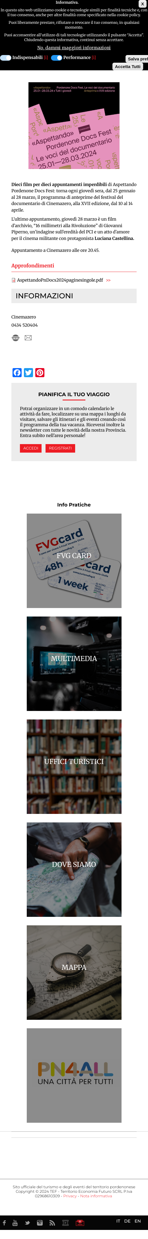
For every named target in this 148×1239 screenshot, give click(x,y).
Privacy (70, 1196)
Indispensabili (28, 57)
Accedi (30, 448)
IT (118, 1221)
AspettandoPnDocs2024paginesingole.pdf (60, 280)
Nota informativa (96, 1196)
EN (138, 1221)
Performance (77, 57)
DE (127, 1221)
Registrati (60, 448)
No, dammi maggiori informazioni (74, 47)
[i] (46, 57)
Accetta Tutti (128, 66)
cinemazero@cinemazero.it (28, 338)
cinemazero (15, 338)
